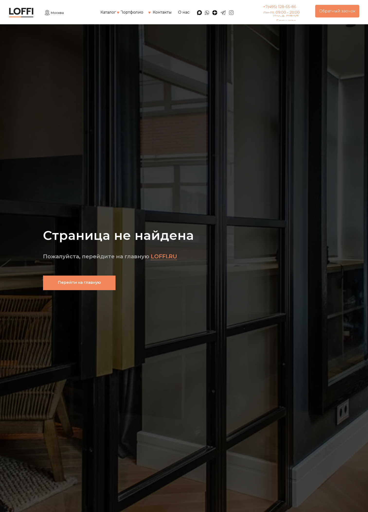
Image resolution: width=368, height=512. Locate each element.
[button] (337, 11)
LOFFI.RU (164, 256)
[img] (118, 13)
